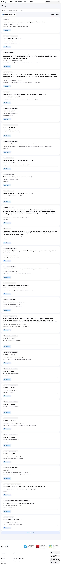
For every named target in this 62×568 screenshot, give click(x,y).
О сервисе (3, 560)
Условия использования (18, 558)
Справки (3, 558)
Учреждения (4, 556)
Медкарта (3, 563)
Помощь (15, 556)
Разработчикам (16, 560)
